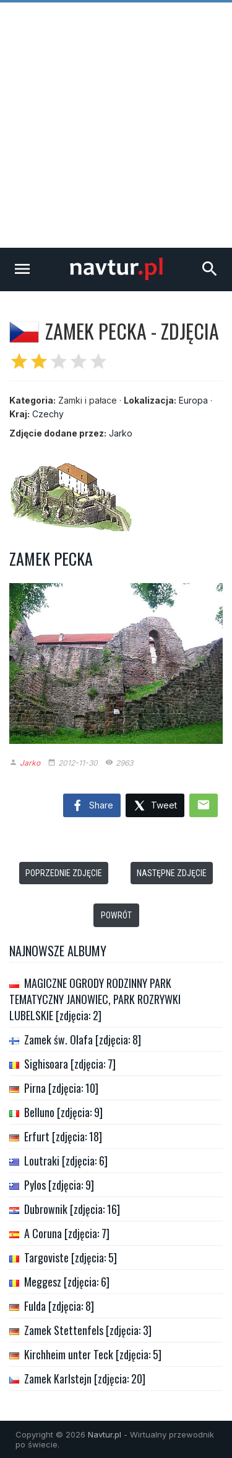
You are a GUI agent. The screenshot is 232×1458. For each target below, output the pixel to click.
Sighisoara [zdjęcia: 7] (70, 1064)
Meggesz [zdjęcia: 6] (67, 1282)
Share (92, 806)
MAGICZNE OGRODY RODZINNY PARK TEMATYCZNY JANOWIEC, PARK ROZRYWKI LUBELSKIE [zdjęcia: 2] (95, 999)
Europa (193, 400)
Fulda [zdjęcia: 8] (59, 1306)
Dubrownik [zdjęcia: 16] (72, 1209)
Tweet (155, 806)
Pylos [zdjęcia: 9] (59, 1185)
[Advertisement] (116, 125)
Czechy (48, 414)
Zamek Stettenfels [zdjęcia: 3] (88, 1330)
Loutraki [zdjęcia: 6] (66, 1160)
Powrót (116, 915)
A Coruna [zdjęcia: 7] (67, 1233)
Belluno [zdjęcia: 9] (63, 1112)
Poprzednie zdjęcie (63, 873)
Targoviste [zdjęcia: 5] (70, 1257)
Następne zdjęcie (172, 873)
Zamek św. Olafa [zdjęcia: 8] (82, 1039)
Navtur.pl (104, 1434)
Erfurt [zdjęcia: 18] (63, 1136)
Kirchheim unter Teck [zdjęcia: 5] (92, 1354)
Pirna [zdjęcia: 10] (61, 1088)
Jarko (120, 433)
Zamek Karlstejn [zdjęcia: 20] (84, 1378)
